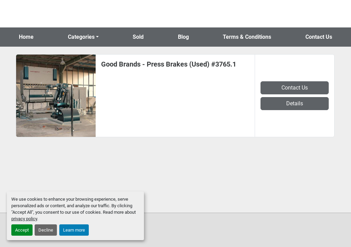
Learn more (74, 230)
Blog (183, 37)
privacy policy (24, 218)
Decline (45, 230)
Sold (138, 37)
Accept (22, 230)
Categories (81, 37)
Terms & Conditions (247, 37)
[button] (83, 37)
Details (294, 103)
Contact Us (318, 37)
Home (26, 37)
